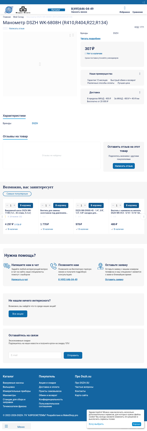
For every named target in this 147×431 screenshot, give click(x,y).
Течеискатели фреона (14, 406)
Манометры (9, 395)
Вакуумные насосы (13, 382)
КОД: (137, 27)
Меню (20, 426)
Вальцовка (9, 387)
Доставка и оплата (49, 387)
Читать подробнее (90, 38)
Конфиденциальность (51, 399)
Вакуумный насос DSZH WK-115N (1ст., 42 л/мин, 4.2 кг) (18, 211)
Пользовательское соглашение (49, 405)
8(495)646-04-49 (82, 8)
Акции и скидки (47, 382)
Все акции (17, 314)
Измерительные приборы (17, 391)
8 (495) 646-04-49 (67, 279)
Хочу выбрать (96, 424)
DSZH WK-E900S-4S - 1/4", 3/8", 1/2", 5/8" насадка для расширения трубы (90, 211)
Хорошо (136, 424)
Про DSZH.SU (82, 382)
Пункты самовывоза (50, 391)
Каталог (55, 9)
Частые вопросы (84, 387)
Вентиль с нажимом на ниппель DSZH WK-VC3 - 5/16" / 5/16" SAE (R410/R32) (126, 211)
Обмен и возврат (48, 395)
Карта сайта (81, 395)
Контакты (80, 391)
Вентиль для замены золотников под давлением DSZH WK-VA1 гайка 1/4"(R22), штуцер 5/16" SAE (54, 211)
